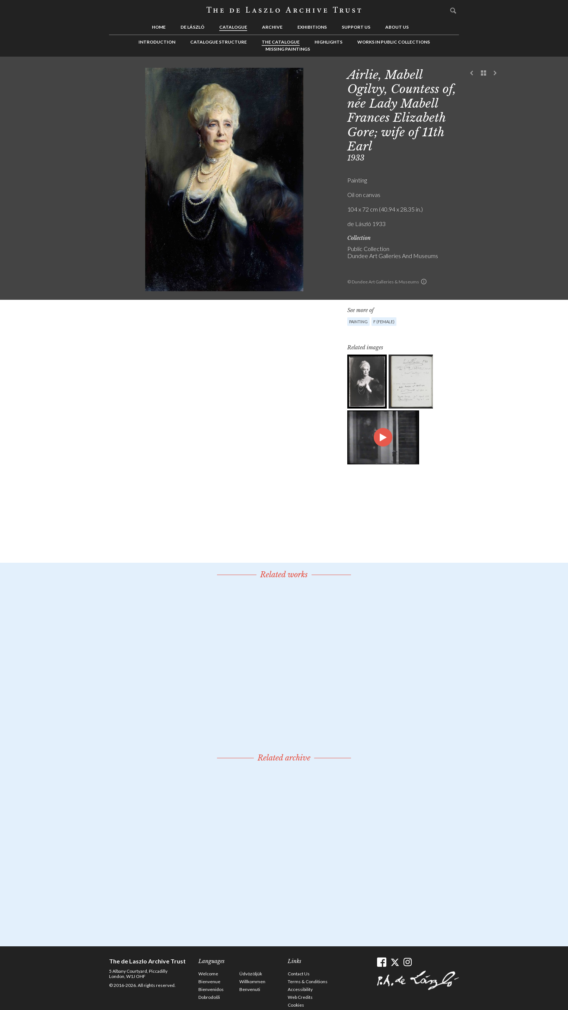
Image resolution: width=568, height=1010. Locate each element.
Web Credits (300, 997)
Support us (356, 27)
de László (192, 27)
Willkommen (252, 981)
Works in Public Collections (393, 42)
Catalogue (233, 27)
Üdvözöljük (250, 973)
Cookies (296, 1005)
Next (495, 73)
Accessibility (300, 989)
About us (397, 27)
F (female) (384, 321)
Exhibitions (312, 27)
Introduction (156, 42)
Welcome (208, 973)
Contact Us (299, 973)
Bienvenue (209, 981)
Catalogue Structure (218, 42)
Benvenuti (249, 989)
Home (159, 27)
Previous (472, 73)
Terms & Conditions (308, 981)
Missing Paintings (287, 49)
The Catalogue (281, 42)
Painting (358, 321)
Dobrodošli (209, 997)
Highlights (328, 42)
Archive (272, 27)
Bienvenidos (211, 989)
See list (483, 73)
